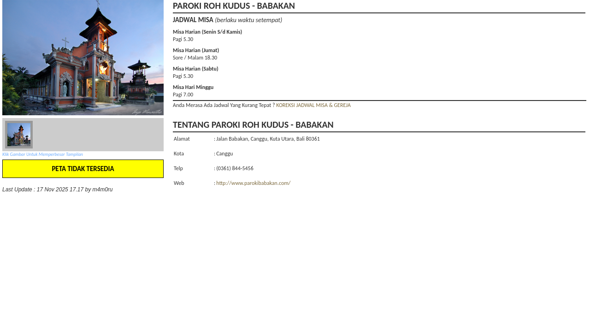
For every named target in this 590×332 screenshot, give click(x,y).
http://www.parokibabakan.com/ (253, 183)
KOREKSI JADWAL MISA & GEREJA (313, 105)
